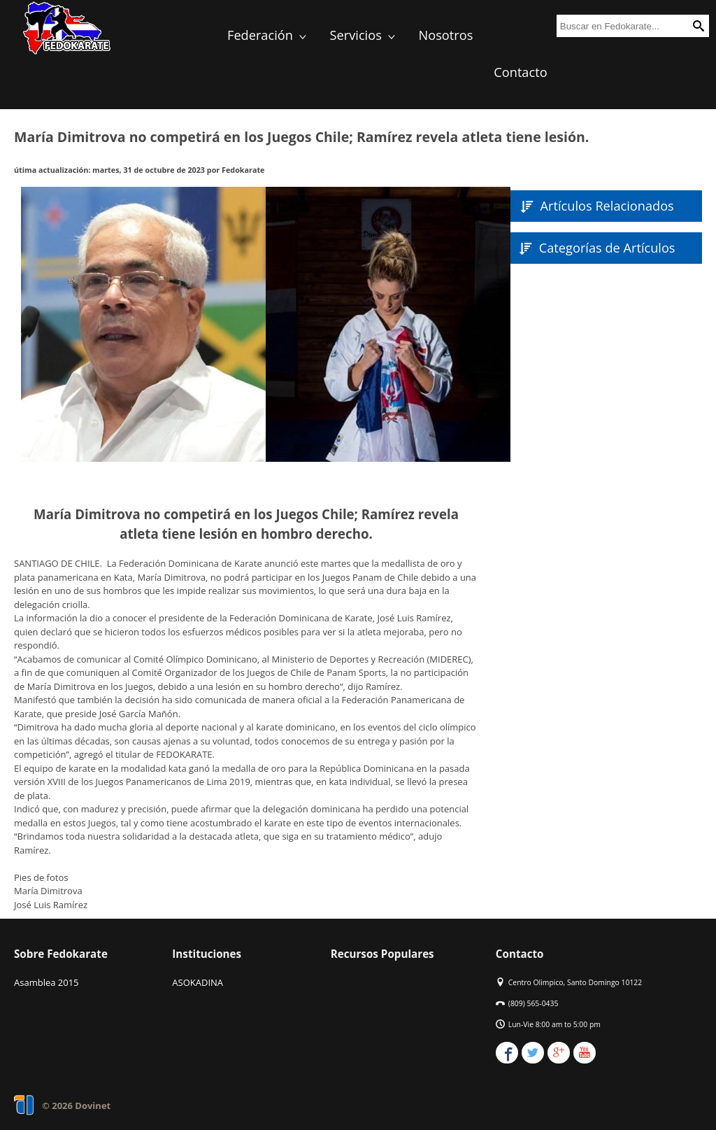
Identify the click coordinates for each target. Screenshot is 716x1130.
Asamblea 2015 (46, 982)
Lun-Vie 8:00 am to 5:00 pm (554, 1024)
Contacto (520, 72)
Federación (268, 35)
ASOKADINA (197, 982)
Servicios (364, 35)
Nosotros (446, 35)
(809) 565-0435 (533, 1003)
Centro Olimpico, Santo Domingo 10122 (575, 982)
